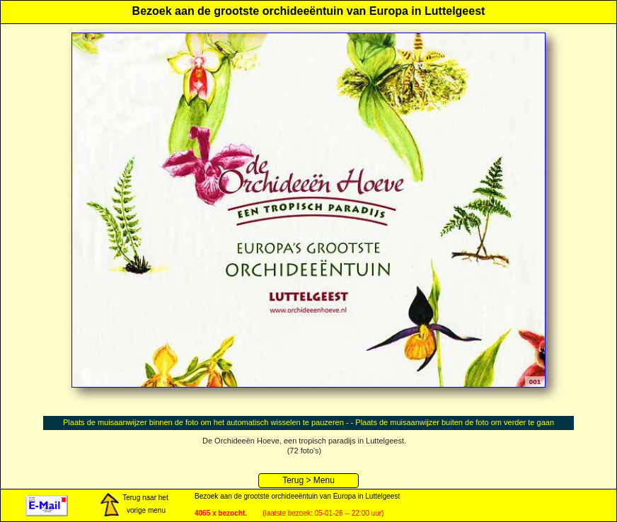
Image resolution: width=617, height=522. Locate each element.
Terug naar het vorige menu (133, 505)
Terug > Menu (308, 480)
